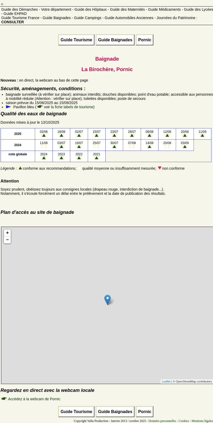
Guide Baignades (115, 40)
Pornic (144, 40)
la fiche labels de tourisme (72, 107)
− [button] (7, 240)
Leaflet (166, 381)
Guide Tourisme (76, 40)
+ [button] (7, 233)
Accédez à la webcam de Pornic (34, 399)
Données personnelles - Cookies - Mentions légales (181, 421)
